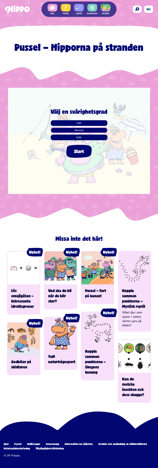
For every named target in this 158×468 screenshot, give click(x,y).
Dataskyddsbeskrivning (17, 448)
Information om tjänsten (79, 444)
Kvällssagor (33, 444)
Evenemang (52, 444)
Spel (6, 444)
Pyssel (18, 444)
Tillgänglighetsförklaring (50, 448)
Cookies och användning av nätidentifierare (122, 444)
